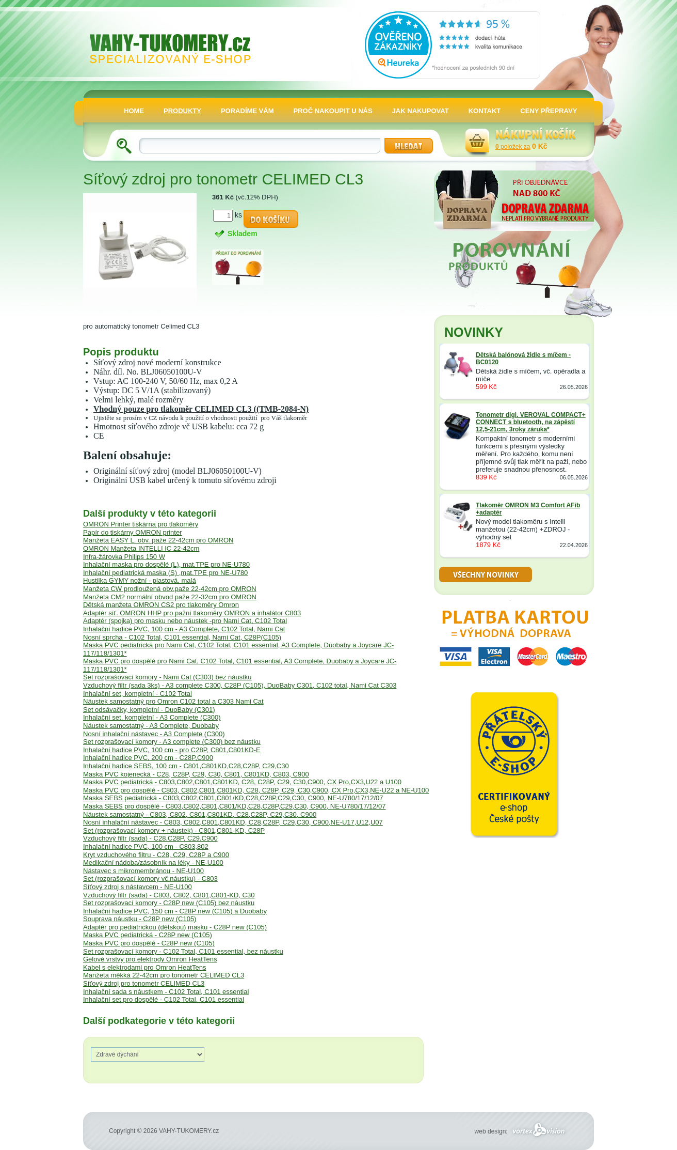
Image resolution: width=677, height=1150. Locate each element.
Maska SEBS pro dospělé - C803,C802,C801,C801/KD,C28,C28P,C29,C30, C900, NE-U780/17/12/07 (234, 806)
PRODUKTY (182, 111)
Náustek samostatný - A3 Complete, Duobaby (151, 725)
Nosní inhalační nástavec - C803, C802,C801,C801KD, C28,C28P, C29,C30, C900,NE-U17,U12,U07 (233, 822)
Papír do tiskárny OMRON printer (132, 532)
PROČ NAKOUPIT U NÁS (333, 111)
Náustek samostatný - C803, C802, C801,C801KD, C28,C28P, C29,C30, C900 (199, 814)
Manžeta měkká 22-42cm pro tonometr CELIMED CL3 (163, 975)
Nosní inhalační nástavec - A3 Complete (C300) (154, 734)
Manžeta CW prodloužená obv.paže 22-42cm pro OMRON (169, 589)
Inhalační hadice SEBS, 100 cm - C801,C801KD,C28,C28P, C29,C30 (186, 766)
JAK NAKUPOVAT (420, 111)
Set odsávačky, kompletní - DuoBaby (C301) (149, 709)
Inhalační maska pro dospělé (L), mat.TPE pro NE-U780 (166, 564)
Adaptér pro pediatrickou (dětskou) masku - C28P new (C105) (175, 927)
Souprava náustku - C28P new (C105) (139, 919)
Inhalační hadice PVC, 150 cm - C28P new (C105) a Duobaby (175, 911)
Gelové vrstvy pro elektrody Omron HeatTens (150, 959)
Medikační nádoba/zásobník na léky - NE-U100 (153, 862)
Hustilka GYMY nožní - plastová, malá (139, 580)
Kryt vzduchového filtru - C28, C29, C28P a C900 (156, 855)
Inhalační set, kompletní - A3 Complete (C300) (152, 717)
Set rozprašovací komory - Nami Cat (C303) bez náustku (167, 677)
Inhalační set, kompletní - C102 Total (137, 693)
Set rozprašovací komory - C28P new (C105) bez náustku (168, 903)
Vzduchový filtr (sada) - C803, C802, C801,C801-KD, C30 (168, 895)
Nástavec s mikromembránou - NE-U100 (143, 871)
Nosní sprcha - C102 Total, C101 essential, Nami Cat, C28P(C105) (182, 637)
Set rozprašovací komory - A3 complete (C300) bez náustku (172, 741)
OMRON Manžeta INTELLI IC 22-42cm (141, 548)
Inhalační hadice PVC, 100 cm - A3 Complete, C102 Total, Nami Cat (184, 629)
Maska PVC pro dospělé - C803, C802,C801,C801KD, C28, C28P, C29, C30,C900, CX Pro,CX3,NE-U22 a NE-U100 (256, 790)
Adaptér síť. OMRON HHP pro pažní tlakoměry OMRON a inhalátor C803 (192, 613)
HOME (134, 111)
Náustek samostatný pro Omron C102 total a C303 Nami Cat (173, 701)
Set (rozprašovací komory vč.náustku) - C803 (150, 878)
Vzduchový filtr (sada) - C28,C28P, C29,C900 (150, 838)
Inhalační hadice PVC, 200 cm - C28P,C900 (148, 758)
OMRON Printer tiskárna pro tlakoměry (140, 524)
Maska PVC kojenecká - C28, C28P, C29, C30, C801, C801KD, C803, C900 (196, 774)
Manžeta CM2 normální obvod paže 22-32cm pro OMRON (169, 597)
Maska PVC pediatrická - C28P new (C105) (147, 935)
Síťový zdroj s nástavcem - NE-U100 (137, 887)
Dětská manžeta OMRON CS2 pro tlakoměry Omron (161, 605)
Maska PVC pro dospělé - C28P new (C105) (149, 943)
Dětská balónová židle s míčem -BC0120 (523, 358)
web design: (521, 1131)
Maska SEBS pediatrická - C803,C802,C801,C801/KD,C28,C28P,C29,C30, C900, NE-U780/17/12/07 (233, 798)
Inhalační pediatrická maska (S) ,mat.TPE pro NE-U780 (165, 573)
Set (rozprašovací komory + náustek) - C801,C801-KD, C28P (174, 830)
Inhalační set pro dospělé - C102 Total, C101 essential (163, 999)
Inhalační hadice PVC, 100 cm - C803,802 (145, 846)
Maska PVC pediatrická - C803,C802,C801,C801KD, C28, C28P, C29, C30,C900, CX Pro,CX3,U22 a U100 (242, 782)
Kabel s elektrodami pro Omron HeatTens (144, 967)
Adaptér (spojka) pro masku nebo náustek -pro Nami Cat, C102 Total (185, 621)
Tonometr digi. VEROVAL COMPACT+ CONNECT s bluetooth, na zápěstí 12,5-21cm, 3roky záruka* (531, 422)
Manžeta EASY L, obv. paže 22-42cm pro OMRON (158, 540)
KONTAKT (485, 111)
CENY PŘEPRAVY (548, 111)
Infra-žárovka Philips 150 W (124, 557)
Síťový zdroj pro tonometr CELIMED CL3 (143, 983)
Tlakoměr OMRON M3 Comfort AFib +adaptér (528, 509)
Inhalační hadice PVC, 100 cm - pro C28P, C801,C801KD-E (172, 750)
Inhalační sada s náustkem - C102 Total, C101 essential (166, 992)
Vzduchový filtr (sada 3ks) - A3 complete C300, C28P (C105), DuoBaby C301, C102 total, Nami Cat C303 (239, 685)
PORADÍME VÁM (247, 111)
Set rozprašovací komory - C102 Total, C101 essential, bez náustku (183, 951)
